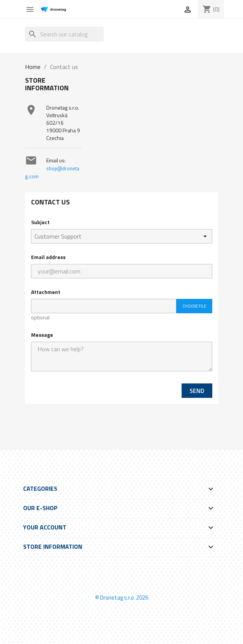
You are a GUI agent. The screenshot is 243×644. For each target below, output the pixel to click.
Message (42, 335)
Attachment (45, 292)
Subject (40, 222)
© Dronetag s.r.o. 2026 (121, 597)
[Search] (64, 34)
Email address (48, 257)
